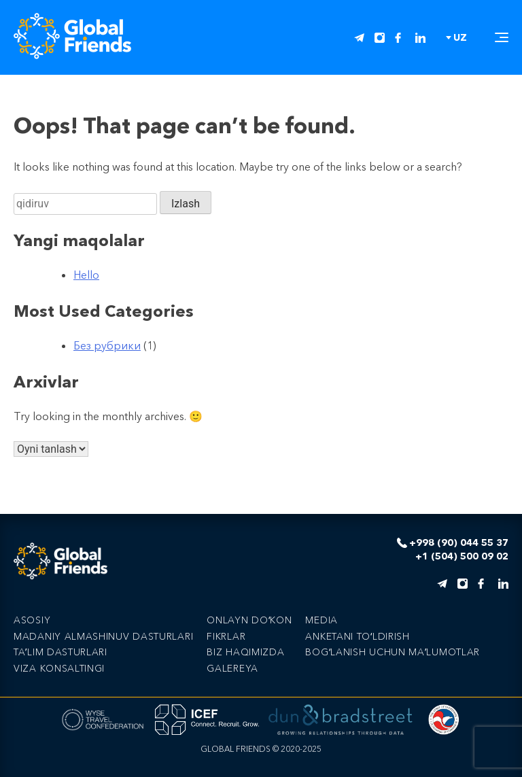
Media (321, 620)
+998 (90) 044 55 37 (458, 543)
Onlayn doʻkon (249, 620)
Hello (86, 274)
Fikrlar (226, 636)
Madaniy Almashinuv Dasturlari (103, 636)
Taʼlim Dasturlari (60, 652)
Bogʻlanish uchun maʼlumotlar (392, 652)
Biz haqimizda (245, 652)
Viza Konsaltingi (59, 668)
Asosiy (32, 620)
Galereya (232, 668)
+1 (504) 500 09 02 (461, 556)
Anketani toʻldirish (357, 636)
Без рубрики (107, 345)
